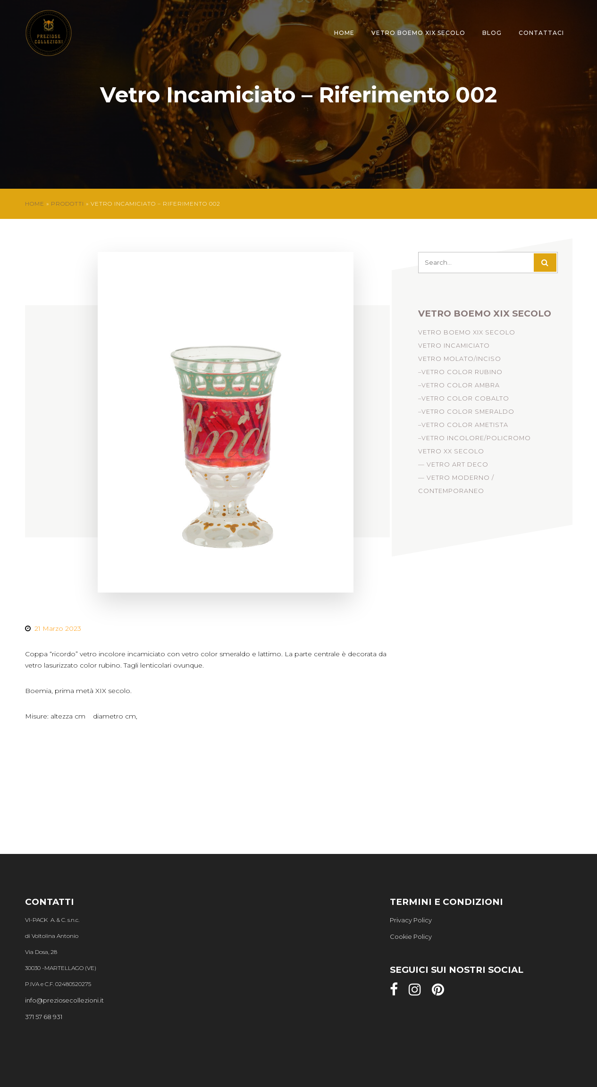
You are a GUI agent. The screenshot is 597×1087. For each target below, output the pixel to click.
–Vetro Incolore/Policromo (474, 440)
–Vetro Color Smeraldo (466, 414)
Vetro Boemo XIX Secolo (418, 32)
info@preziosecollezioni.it (64, 1000)
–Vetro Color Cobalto (463, 401)
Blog (492, 32)
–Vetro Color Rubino (460, 374)
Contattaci (541, 32)
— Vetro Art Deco (453, 467)
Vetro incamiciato (454, 348)
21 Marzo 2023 (57, 628)
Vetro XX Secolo (451, 454)
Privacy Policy (411, 920)
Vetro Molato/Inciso (459, 361)
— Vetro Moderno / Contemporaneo (456, 487)
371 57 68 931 (43, 1016)
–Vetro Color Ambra (459, 388)
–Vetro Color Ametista (463, 427)
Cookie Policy (411, 936)
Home (344, 32)
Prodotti (67, 203)
